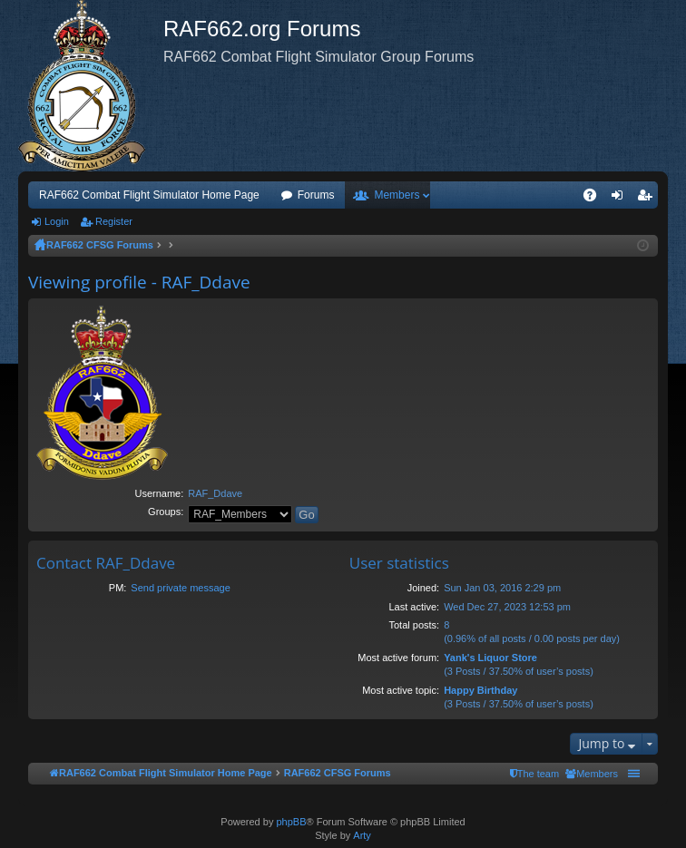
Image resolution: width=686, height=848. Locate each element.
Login (56, 221)
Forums (316, 195)
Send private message (180, 587)
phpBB (291, 821)
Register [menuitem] (648, 199)
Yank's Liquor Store (490, 657)
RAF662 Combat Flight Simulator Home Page (149, 195)
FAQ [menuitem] (595, 199)
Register (113, 221)
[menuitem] (591, 773)
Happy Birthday (480, 690)
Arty (362, 835)
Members (396, 195)
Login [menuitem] (621, 199)
